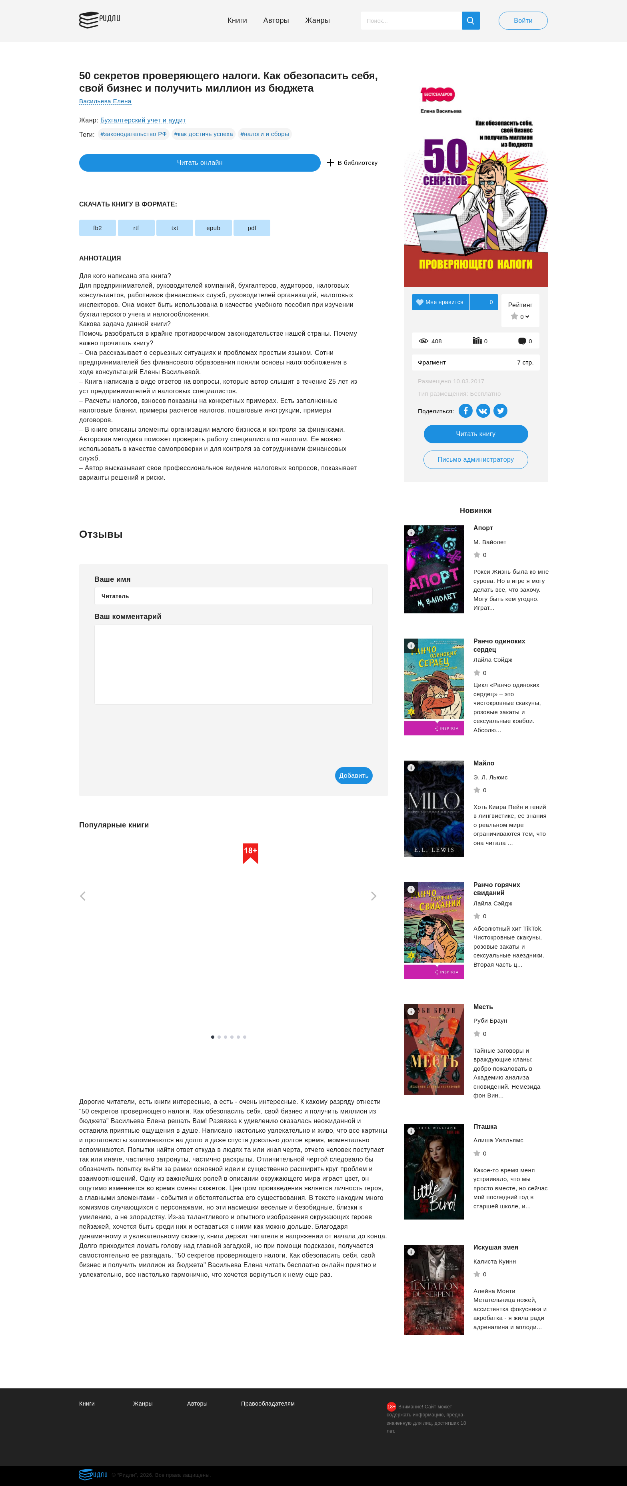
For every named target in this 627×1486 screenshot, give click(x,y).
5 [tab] (238, 1037)
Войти (523, 20)
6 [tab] (244, 1037)
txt (203, 227)
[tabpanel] (117, 922)
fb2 (103, 227)
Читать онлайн (116, 163)
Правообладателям (269, 1403)
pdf (304, 227)
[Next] (376, 897)
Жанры (318, 20)
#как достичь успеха (203, 133)
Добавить (340, 776)
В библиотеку (203, 163)
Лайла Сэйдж (492, 659)
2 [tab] (219, 1037)
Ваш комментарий (128, 617)
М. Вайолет (490, 542)
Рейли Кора (319, 977)
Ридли (117, 18)
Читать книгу (476, 434)
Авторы (277, 20)
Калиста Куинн (494, 1261)
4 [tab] (232, 1037)
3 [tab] (225, 1037)
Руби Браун (490, 1020)
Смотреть (110, 992)
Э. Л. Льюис (490, 777)
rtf (154, 227)
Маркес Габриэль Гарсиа (115, 968)
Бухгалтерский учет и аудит (143, 120)
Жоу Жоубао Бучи (217, 981)
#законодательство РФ (134, 133)
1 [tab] (212, 1037)
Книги (237, 20)
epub (254, 227)
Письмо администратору (475, 459)
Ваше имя (112, 579)
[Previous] (80, 897)
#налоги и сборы (264, 133)
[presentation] (155, 730)
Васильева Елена (106, 101)
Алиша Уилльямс (498, 1140)
